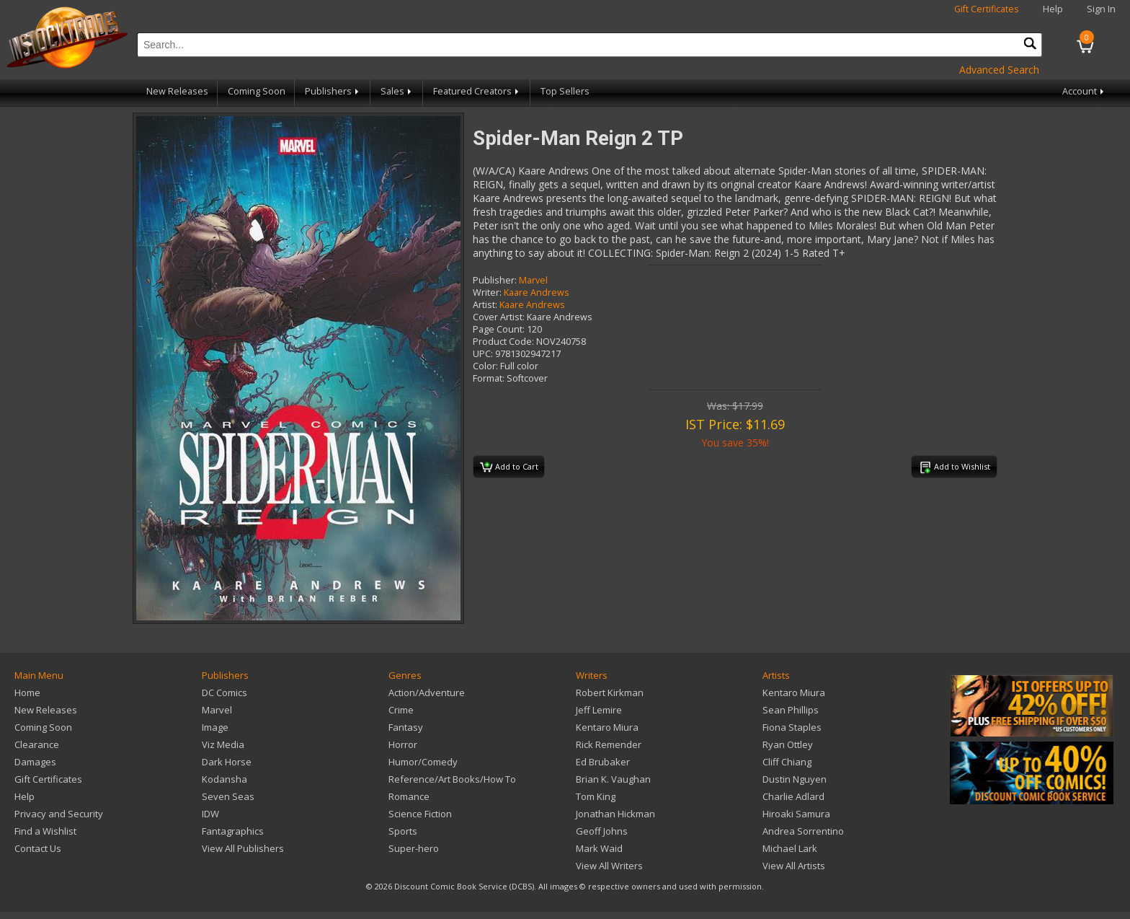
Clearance (36, 744)
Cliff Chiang (786, 761)
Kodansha (224, 779)
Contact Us (37, 848)
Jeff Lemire (599, 709)
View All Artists (793, 865)
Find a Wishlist (45, 831)
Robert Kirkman (610, 692)
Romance (409, 796)
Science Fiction (420, 813)
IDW (210, 813)
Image (215, 727)
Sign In (1101, 9)
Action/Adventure (426, 692)
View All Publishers (243, 848)
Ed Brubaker (603, 761)
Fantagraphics (233, 831)
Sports (402, 831)
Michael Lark (789, 848)
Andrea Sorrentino (803, 831)
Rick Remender (608, 744)
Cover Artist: (499, 317)
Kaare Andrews (536, 292)
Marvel (533, 280)
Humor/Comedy (423, 761)
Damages (35, 761)
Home (27, 692)
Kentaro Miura (607, 727)
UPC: (483, 354)
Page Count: (499, 329)
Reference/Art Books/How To (452, 779)
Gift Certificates (986, 9)
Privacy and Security (58, 813)
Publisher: (495, 280)
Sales (397, 91)
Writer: (487, 292)
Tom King (595, 796)
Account (1084, 91)
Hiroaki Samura (796, 813)
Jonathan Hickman (615, 813)
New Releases (177, 91)
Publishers (333, 91)
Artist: (485, 305)
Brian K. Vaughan (613, 779)
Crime (401, 709)
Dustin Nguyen (794, 779)
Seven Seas (228, 796)
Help (1053, 9)
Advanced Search (999, 69)
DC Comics (224, 692)
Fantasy (405, 727)
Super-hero (413, 848)
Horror (402, 744)
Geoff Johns (602, 831)
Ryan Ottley (787, 744)
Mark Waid (599, 848)
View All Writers (609, 865)
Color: (485, 366)
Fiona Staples (792, 727)
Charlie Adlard (793, 796)
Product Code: (503, 341)
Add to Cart (509, 467)
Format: (488, 378)
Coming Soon (256, 91)
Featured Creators (477, 91)
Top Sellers (565, 91)
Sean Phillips (790, 709)
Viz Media (223, 744)
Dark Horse (227, 761)
